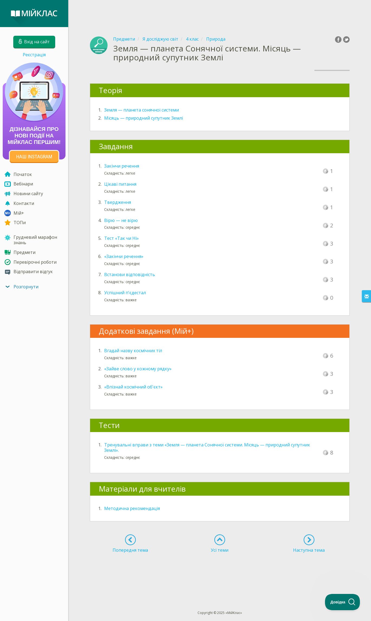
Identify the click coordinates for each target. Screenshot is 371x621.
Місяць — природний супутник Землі (143, 118)
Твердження (117, 202)
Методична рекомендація (132, 508)
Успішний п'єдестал (125, 293)
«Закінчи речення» (123, 256)
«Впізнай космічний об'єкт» (133, 387)
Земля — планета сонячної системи (141, 110)
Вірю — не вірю (121, 220)
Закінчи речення (121, 166)
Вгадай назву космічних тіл (133, 351)
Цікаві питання (120, 184)
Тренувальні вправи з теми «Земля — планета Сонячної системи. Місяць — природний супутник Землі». (207, 447)
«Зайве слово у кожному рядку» (138, 369)
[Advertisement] (220, 13)
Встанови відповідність (129, 274)
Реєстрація (34, 54)
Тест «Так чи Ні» (121, 238)
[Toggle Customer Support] (342, 602)
